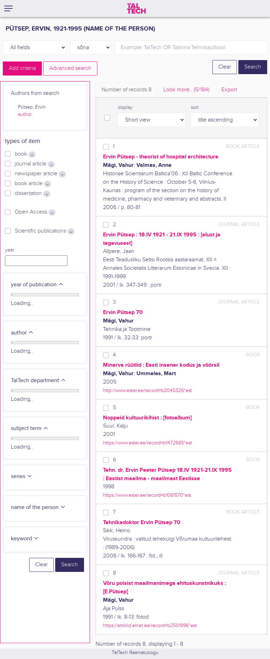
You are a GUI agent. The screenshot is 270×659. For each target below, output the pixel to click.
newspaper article (40, 173)
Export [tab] (229, 89)
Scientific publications (45, 231)
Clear (224, 67)
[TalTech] (136, 8)
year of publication (37, 284)
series (21, 476)
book (25, 154)
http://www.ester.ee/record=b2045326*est (147, 390)
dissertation (32, 193)
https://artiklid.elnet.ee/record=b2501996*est (150, 625)
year (9, 250)
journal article (35, 164)
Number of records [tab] (127, 89)
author (25, 114)
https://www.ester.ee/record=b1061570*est (147, 495)
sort (195, 107)
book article (33, 183)
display (125, 107)
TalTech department (38, 380)
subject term (30, 428)
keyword (25, 538)
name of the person (38, 507)
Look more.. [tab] (186, 89)
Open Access (35, 212)
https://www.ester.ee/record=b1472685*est (147, 443)
